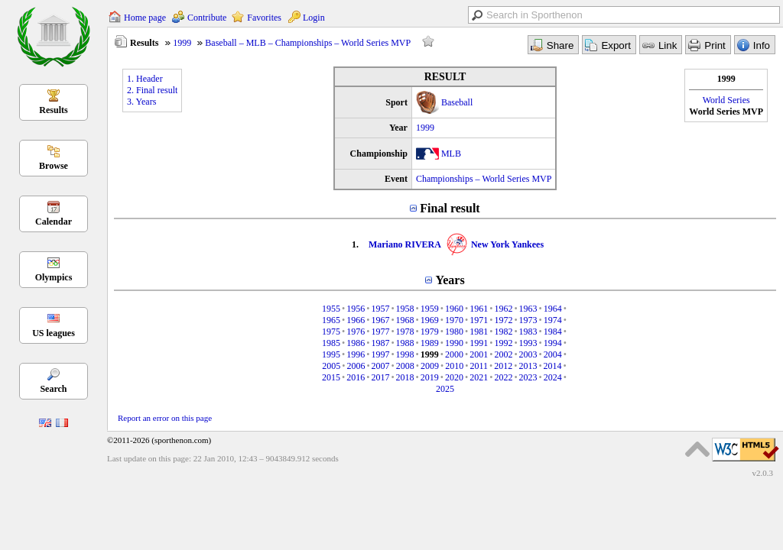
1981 (478, 331)
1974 (553, 320)
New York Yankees (507, 244)
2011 (478, 366)
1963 (528, 308)
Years (449, 279)
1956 (355, 308)
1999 (182, 42)
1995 (331, 354)
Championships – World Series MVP (484, 178)
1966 (355, 320)
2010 (454, 366)
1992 (503, 343)
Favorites (264, 17)
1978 (405, 331)
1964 (553, 308)
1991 (478, 343)
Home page (145, 17)
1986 (355, 343)
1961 (478, 308)
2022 (503, 377)
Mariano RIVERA (405, 244)
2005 (331, 366)
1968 (405, 320)
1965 (331, 320)
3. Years (141, 101)
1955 (331, 308)
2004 (553, 354)
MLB (451, 153)
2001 (478, 354)
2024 (553, 377)
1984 (553, 331)
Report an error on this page (165, 417)
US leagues (53, 333)
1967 (380, 320)
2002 (503, 354)
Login (314, 17)
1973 (528, 320)
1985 (331, 343)
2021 (478, 377)
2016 (355, 377)
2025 (445, 388)
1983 (528, 331)
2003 (528, 354)
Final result (449, 208)
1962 (503, 308)
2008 (405, 366)
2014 (553, 366)
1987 (380, 343)
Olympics (54, 277)
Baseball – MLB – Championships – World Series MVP (308, 42)
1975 (331, 331)
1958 (405, 308)
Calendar (53, 221)
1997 (380, 354)
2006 (355, 366)
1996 (355, 354)
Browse (53, 165)
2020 (454, 377)
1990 (454, 343)
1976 (355, 331)
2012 (503, 366)
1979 (430, 331)
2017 (380, 377)
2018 (405, 377)
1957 (380, 308)
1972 (503, 320)
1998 (405, 354)
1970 (454, 320)
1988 (405, 343)
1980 (454, 331)
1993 (528, 343)
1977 (380, 331)
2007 (381, 366)
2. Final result (152, 90)
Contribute (206, 17)
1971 (478, 320)
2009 (430, 366)
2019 (430, 377)
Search (53, 388)
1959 (430, 308)
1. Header (145, 78)
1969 (430, 320)
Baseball (457, 102)
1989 (430, 343)
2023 (528, 377)
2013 (527, 366)
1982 (503, 331)
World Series (726, 100)
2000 (454, 354)
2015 (331, 377)
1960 (454, 308)
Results (53, 110)
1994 (553, 343)
